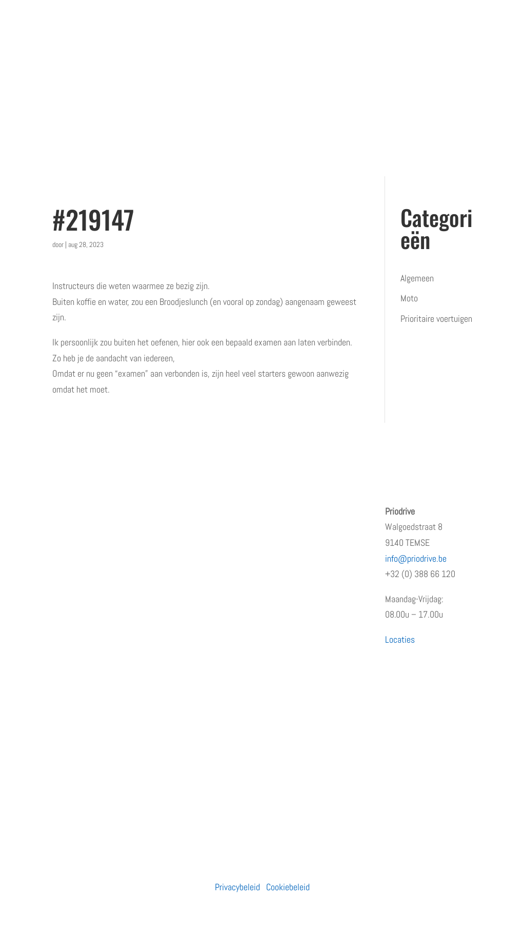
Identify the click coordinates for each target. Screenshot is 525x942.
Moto (409, 298)
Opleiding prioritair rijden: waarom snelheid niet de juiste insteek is (317, 526)
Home (62, 511)
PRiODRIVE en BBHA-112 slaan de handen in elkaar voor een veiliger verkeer (317, 645)
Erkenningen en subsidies (95, 552)
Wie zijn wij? (74, 531)
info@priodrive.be (416, 558)
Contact (65, 633)
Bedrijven (178, 531)
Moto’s (175, 552)
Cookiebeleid (288, 887)
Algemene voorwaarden (91, 653)
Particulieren (185, 511)
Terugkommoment (83, 572)
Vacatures (69, 592)
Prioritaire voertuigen (436, 318)
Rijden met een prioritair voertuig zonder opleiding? (315, 697)
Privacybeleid (237, 887)
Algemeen (417, 278)
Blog (59, 613)
